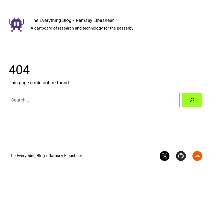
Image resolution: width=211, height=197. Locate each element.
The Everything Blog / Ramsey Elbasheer (72, 20)
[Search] (192, 100)
